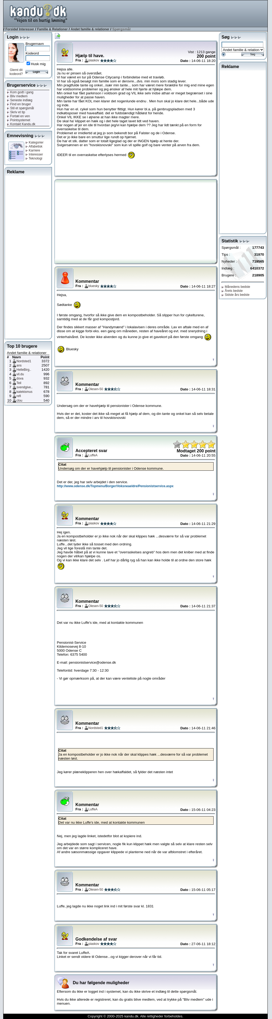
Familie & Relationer (52, 29)
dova (19, 378)
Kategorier (35, 142)
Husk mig (38, 64)
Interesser (26, 29)
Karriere (33, 150)
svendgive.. (24, 387)
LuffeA (92, 455)
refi (18, 396)
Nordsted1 (23, 361)
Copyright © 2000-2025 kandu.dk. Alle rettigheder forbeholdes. (135, 1016)
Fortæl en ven (18, 116)
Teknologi (34, 158)
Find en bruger (19, 104)
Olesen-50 (95, 389)
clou (19, 400)
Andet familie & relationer (90, 29)
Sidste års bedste (235, 295)
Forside (11, 29)
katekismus (24, 392)
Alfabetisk (34, 146)
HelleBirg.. (23, 370)
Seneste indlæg (19, 100)
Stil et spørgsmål (20, 108)
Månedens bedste (236, 287)
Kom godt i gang (20, 92)
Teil (18, 383)
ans (19, 365)
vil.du (20, 374)
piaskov (93, 60)
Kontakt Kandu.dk (21, 124)
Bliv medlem (17, 96)
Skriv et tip (16, 112)
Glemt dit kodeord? (16, 72)
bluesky (93, 286)
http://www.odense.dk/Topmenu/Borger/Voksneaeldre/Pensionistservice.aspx (115, 486)
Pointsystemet (18, 120)
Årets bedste (232, 291)
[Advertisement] (170, 13)
